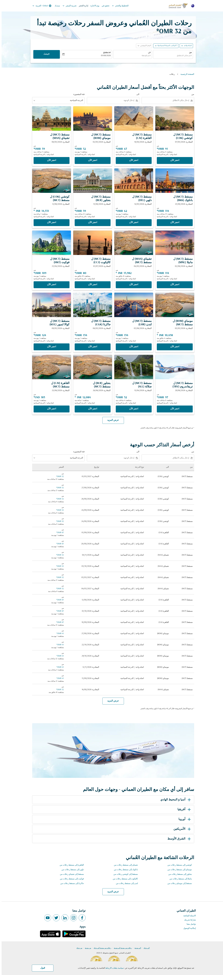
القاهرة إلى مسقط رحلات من (70, 865)
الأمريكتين (181, 829)
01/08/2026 (104, 56)
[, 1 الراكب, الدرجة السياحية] (166, 45)
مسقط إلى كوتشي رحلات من (124, 874)
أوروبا (183, 819)
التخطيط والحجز (118, 6)
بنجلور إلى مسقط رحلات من (178, 874)
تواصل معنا (189, 924)
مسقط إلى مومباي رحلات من (178, 883)
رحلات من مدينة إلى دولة (101, 948)
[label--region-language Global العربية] (40, 6)
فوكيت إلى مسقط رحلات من (70, 879)
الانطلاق (105, 53)
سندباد (55, 6)
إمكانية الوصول (188, 928)
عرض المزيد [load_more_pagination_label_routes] (111, 892)
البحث (45, 54)
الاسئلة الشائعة (188, 916)
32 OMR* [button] (167, 31)
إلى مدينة (136, 948)
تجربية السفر (67, 6)
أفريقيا (183, 809)
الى (147, 53)
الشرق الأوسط (178, 839)
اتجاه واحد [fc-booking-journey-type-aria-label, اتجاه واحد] (186, 46)
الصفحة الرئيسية (186, 74)
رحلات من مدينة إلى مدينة (121, 948)
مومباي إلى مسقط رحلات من (178, 870)
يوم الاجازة (93, 6)
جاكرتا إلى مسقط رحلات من (70, 883)
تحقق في (104, 6)
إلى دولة (145, 948)
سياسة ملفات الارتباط (113, 968)
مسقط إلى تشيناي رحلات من (70, 874)
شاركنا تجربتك (188, 920)
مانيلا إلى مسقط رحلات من (179, 879)
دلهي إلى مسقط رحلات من (71, 870)
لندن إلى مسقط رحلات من (125, 883)
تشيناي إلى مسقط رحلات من (124, 865)
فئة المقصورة (77, 94)
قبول (41, 968)
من (189, 53)
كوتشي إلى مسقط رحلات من (178, 865)
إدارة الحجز (82, 6)
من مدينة (86, 948)
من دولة (78, 948)
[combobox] (171, 55)
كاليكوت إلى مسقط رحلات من (123, 879)
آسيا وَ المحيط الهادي (174, 800)
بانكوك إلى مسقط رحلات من (124, 870)
